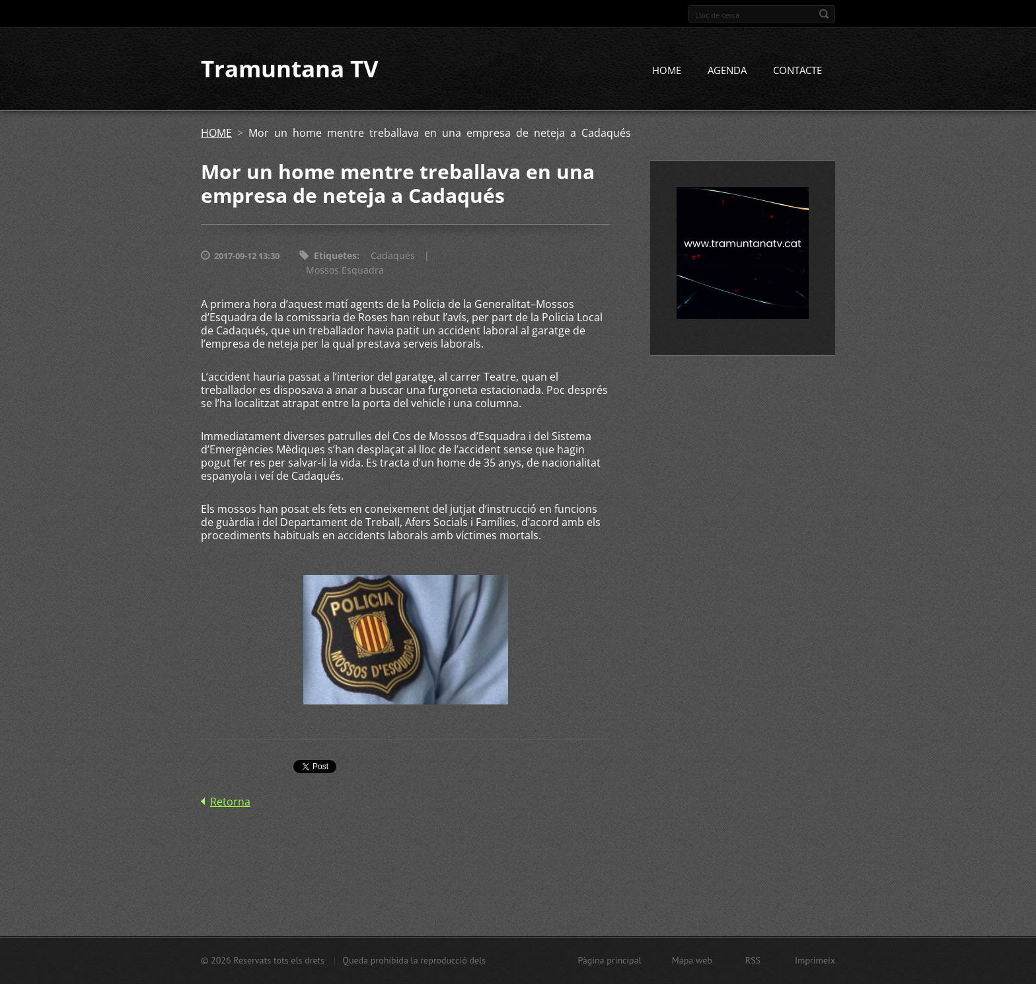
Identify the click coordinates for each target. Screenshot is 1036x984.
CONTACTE (797, 70)
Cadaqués (393, 256)
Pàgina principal (609, 960)
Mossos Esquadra (345, 270)
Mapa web (692, 960)
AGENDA (727, 70)
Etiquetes (335, 256)
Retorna (230, 801)
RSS (752, 960)
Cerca (824, 14)
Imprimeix (815, 960)
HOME (666, 70)
